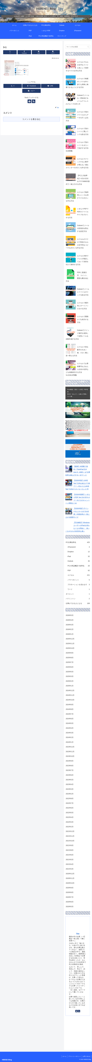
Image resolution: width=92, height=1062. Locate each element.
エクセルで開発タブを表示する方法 (82, 319)
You (77, 934)
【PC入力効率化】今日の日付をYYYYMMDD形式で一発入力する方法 (78, 180)
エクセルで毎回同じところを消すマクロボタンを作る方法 (77, 196)
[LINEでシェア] (38, 52)
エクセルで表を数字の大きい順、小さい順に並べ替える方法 (77, 351)
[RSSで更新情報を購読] (33, 101)
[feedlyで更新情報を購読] (29, 101)
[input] (77, 47)
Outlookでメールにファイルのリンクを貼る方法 (83, 292)
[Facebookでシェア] (24, 52)
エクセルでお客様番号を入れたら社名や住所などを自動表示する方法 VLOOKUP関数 (77, 369)
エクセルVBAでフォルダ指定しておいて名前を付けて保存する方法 (77, 260)
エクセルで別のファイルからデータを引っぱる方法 (77, 116)
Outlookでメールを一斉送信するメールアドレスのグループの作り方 (77, 99)
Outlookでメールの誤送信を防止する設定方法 (83, 228)
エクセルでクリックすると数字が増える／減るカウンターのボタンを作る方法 (77, 163)
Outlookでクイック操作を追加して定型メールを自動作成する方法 (77, 334)
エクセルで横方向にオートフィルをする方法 (82, 306)
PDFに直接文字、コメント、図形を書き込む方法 (77, 277)
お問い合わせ (86, 1056)
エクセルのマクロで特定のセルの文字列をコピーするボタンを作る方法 (77, 243)
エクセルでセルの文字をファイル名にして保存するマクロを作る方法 (77, 66)
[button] (53, 52)
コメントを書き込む (31, 119)
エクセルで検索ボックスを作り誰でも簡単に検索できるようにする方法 (77, 83)
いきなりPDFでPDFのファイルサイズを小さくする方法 (77, 213)
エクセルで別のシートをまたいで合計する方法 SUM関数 (78, 146)
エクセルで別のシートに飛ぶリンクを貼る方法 (82, 131)
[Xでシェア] (10, 52)
